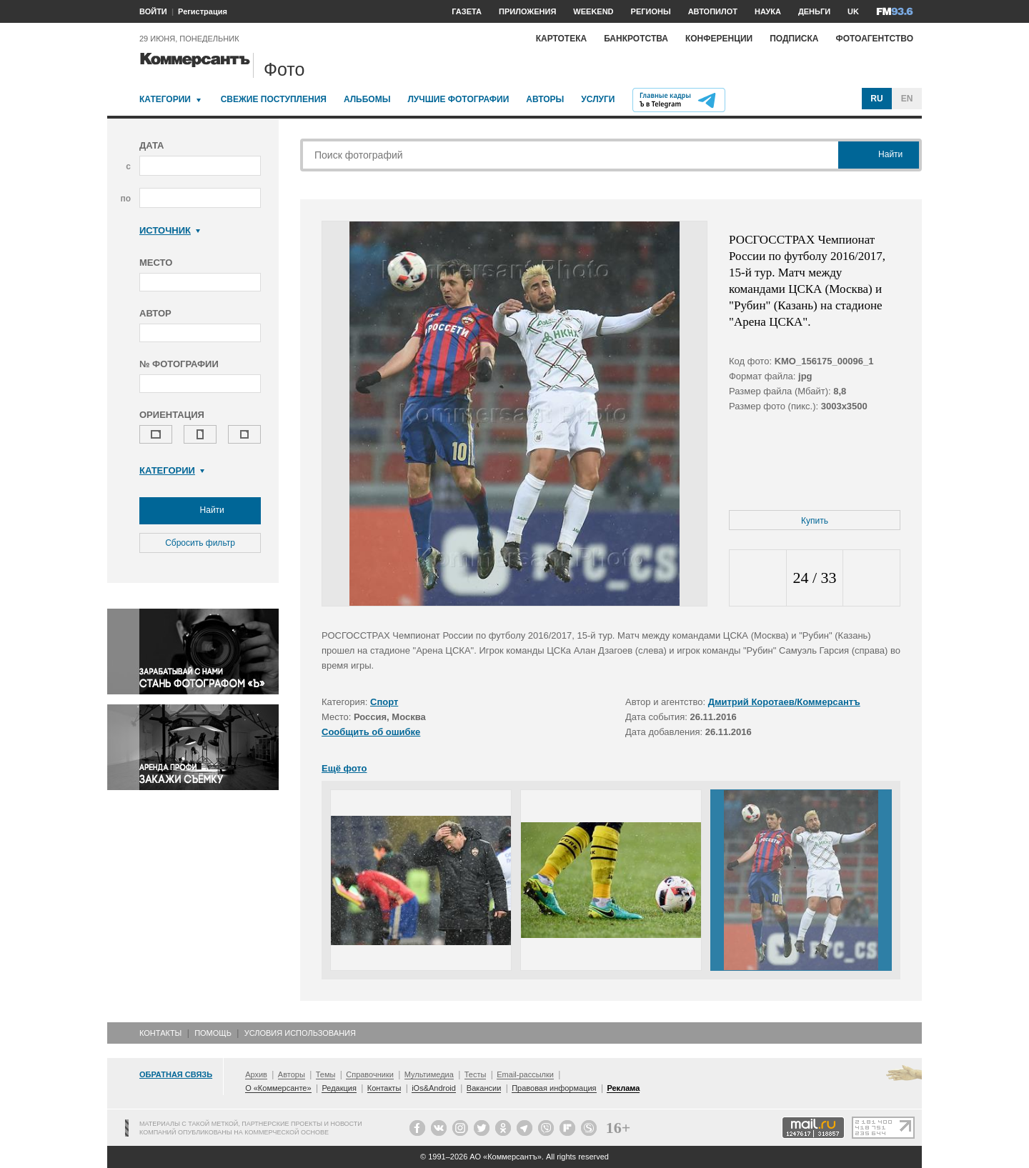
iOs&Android (434, 1088)
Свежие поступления (274, 99)
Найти (200, 510)
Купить (814, 521)
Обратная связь (175, 1074)
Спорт (384, 702)
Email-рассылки (525, 1074)
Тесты (475, 1074)
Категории (165, 99)
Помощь (213, 1033)
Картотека (561, 39)
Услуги (598, 99)
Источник (169, 230)
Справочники (370, 1074)
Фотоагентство (874, 39)
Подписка (794, 39)
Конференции (718, 39)
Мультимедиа (429, 1074)
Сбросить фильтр (200, 543)
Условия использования (300, 1033)
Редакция (339, 1088)
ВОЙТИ (153, 11)
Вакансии (484, 1088)
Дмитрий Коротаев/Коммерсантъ (784, 702)
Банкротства (636, 39)
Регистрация (202, 11)
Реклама (623, 1088)
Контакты (160, 1033)
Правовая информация (554, 1088)
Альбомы (367, 99)
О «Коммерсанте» (278, 1088)
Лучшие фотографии (458, 99)
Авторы (545, 99)
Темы (326, 1074)
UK (853, 11)
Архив (256, 1074)
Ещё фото (344, 768)
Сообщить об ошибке (371, 732)
